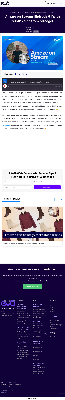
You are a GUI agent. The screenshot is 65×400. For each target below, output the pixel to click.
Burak (34, 93)
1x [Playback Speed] (12, 87)
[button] (60, 3)
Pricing (52, 333)
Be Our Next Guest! (32, 287)
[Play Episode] (5, 86)
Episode (17, 12)
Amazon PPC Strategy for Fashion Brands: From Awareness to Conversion (23, 243)
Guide (33, 34)
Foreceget (6, 125)
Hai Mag (29, 29)
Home (12, 12)
